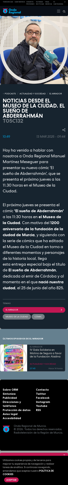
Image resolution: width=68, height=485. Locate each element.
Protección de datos (17, 410)
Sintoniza (9, 394)
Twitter (41, 394)
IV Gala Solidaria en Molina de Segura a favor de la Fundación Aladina (45, 353)
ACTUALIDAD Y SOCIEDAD (33, 93)
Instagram (43, 402)
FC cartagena (58, 3)
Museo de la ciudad (17, 316)
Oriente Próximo (30, 3)
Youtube (41, 406)
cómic (38, 316)
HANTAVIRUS (20, 2)
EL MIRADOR (55, 93)
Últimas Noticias (40, 3)
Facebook (42, 397)
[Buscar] (63, 11)
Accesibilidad (12, 418)
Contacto (42, 389)
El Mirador (34, 309)
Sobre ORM (10, 389)
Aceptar (11, 480)
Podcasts (10, 93)
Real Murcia (48, 3)
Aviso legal (10, 414)
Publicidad (10, 397)
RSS (38, 410)
